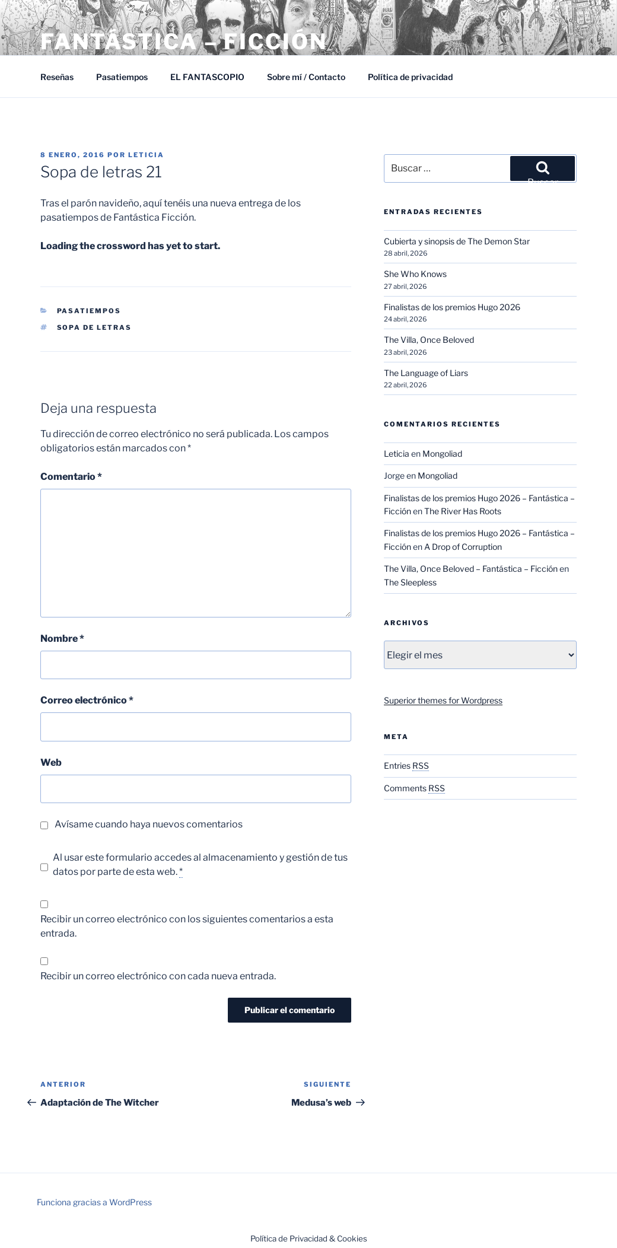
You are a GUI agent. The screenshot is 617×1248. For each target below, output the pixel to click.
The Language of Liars (426, 373)
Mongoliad (442, 453)
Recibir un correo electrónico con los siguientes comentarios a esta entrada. (186, 926)
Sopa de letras (94, 327)
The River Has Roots (462, 511)
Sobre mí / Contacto (306, 77)
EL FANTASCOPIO (207, 77)
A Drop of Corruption (463, 547)
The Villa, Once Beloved (429, 340)
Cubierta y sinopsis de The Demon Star (457, 241)
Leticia (146, 155)
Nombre (62, 638)
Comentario (71, 476)
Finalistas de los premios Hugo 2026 (452, 307)
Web (51, 762)
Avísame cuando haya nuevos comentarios (149, 824)
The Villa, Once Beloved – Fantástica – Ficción (471, 568)
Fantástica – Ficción (183, 41)
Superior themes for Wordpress (443, 700)
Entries (406, 765)
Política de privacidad (410, 77)
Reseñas (57, 77)
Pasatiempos (122, 77)
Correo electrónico (86, 700)
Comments (414, 788)
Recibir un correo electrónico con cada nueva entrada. (158, 976)
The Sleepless (410, 582)
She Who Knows (415, 274)
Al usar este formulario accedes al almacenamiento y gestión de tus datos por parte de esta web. (200, 865)
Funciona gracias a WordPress (94, 1202)
